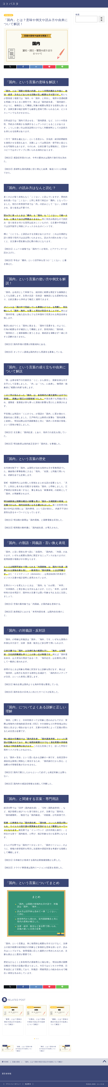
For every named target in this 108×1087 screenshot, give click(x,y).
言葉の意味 (8, 15)
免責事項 (28, 1084)
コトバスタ (11, 3)
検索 (78, 14)
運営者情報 (6, 1074)
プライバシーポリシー (13, 1084)
